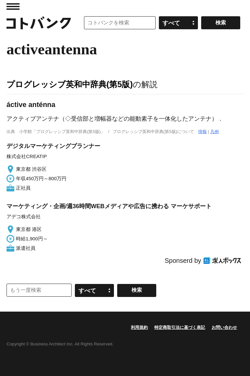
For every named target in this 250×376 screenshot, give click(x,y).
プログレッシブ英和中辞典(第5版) (70, 84)
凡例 (214, 131)
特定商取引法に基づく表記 (179, 327)
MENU (13, 6)
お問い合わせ (224, 327)
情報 (202, 131)
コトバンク (39, 22)
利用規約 (139, 327)
